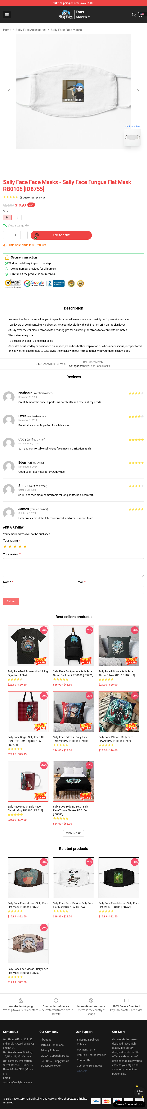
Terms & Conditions (52, 1044)
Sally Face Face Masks (66, 30)
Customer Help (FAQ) (89, 1065)
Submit (11, 601)
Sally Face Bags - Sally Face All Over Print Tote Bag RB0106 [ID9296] (25, 741)
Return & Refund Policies (91, 1054)
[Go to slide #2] (83, 157)
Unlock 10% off (139, 1092)
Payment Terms (86, 1049)
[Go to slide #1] (63, 157)
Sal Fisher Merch (93, 362)
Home (7, 30)
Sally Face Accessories (31, 30)
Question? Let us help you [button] (129, 1104)
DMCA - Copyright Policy (55, 1055)
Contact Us (83, 1060)
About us (46, 1039)
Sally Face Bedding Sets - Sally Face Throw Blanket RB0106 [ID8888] (70, 810)
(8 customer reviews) (32, 197)
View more (73, 833)
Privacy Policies (50, 1050)
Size (5, 211)
